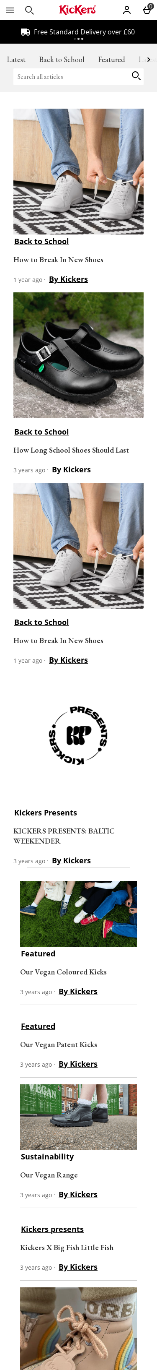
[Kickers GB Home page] (78, 10)
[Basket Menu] (147, 10)
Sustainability (47, 1156)
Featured (111, 59)
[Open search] (29, 10)
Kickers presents (52, 1229)
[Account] (127, 10)
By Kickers (68, 279)
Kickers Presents (45, 812)
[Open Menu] (10, 10)
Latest (16, 59)
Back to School (62, 59)
